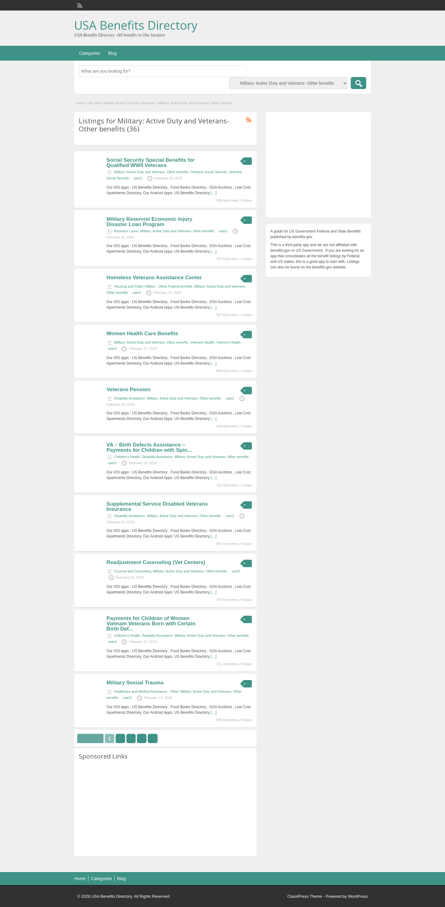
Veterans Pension (128, 389)
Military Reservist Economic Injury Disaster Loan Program (150, 221)
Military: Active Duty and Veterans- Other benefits (151, 172)
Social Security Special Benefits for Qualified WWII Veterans (151, 162)
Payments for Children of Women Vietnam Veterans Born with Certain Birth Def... (151, 623)
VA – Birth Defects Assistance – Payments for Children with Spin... (149, 447)
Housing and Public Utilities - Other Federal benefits (153, 286)
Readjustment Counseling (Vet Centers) (156, 562)
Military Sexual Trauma (135, 683)
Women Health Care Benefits (142, 333)
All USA (94, 103)
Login (363, 5)
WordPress (358, 896)
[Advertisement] (165, 808)
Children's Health (127, 457)
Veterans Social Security (208, 172)
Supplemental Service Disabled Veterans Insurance (157, 506)
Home (80, 103)
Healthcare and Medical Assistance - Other (146, 691)
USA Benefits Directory (135, 25)
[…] (214, 193)
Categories (89, 53)
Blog (112, 53)
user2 (138, 178)
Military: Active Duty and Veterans (129, 103)
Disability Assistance (129, 398)
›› (152, 738)
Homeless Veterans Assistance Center (154, 277)
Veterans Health (202, 342)
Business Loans (126, 231)
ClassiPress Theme (304, 896)
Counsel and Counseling (132, 571)
